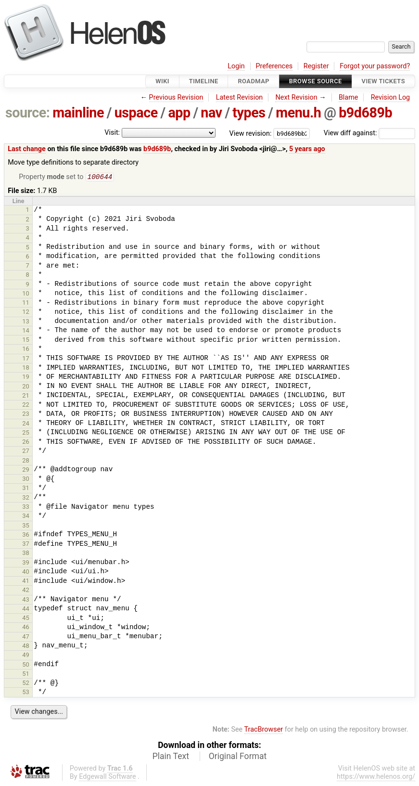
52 (25, 683)
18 (25, 368)
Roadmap (253, 81)
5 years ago (307, 149)
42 (25, 590)
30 (25, 479)
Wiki (162, 81)
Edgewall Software (107, 777)
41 (25, 581)
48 (25, 646)
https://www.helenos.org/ (376, 777)
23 (25, 414)
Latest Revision (239, 97)
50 (25, 665)
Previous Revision (176, 97)
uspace (136, 112)
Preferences (273, 66)
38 (25, 553)
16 (25, 349)
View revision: (250, 133)
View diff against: (369, 133)
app (179, 112)
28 (25, 461)
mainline (78, 112)
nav (211, 112)
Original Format (238, 757)
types (248, 112)
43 (25, 600)
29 (25, 470)
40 (25, 572)
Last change (27, 149)
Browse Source (315, 81)
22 (25, 405)
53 (25, 692)
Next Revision (296, 97)
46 (25, 627)
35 (25, 526)
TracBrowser (263, 730)
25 (25, 433)
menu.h (298, 112)
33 (25, 507)
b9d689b (365, 112)
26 (25, 442)
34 (25, 516)
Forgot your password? (375, 66)
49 (25, 655)
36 (25, 535)
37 (25, 544)
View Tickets (383, 81)
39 (25, 563)
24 (25, 424)
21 (25, 396)
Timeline (203, 81)
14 (25, 331)
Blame (348, 97)
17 (25, 359)
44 (25, 609)
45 (25, 618)
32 (25, 498)
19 (25, 377)
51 (25, 674)
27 (25, 451)
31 (25, 488)
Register (316, 66)
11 (25, 303)
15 (25, 340)
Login (236, 66)
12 (25, 312)
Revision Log (390, 97)
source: (27, 112)
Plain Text (170, 757)
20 (25, 387)
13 (25, 322)
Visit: (112, 133)
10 (25, 294)
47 (25, 637)
